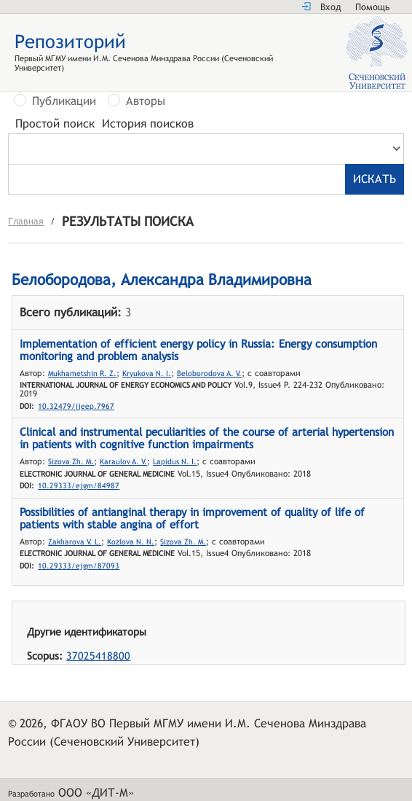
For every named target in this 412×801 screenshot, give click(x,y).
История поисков (148, 124)
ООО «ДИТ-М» (96, 793)
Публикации (64, 101)
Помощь (372, 6)
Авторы (145, 101)
